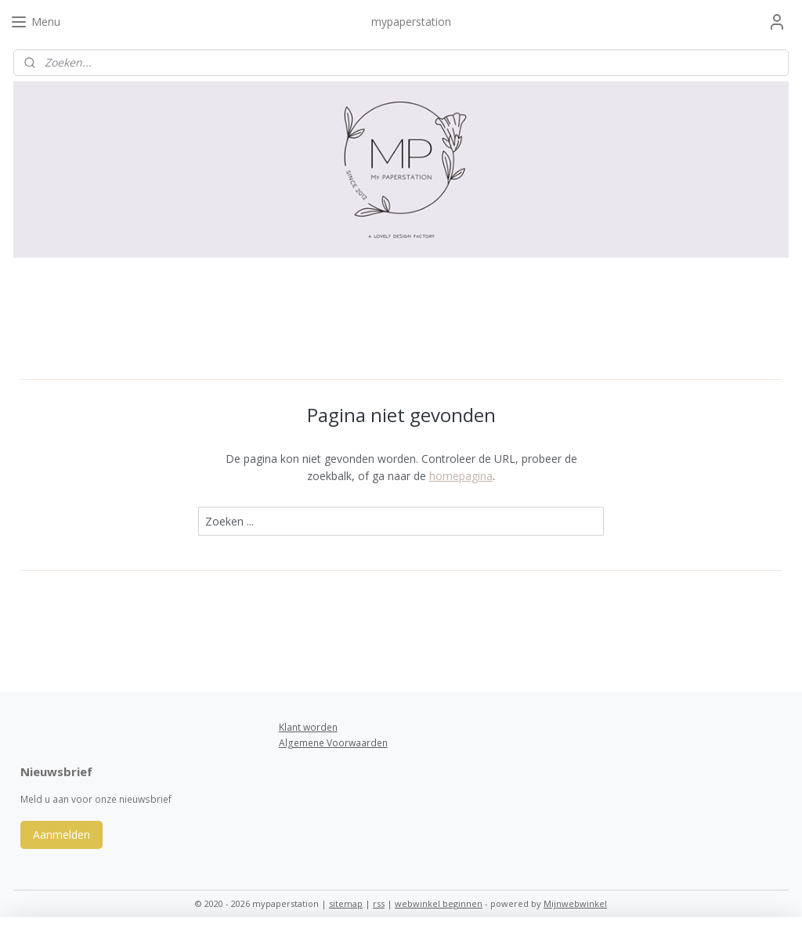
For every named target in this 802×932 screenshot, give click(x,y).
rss (379, 903)
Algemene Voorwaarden (333, 743)
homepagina (461, 475)
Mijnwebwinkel (575, 903)
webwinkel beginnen (438, 903)
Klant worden (308, 727)
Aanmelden (61, 834)
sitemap (346, 903)
